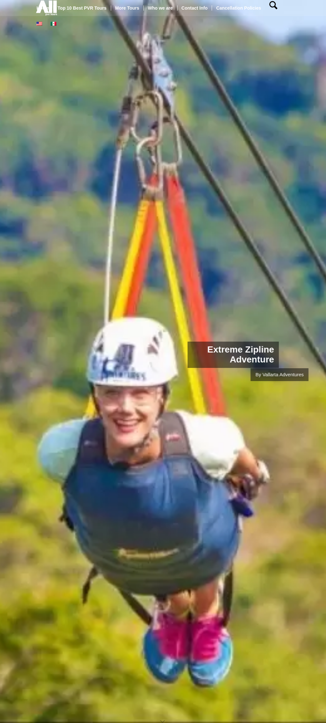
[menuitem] (42, 8)
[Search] (273, 8)
